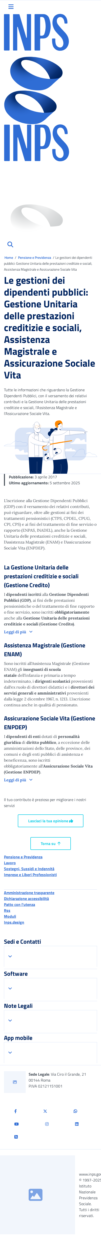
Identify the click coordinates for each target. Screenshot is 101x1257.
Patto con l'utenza (19, 904)
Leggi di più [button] (15, 631)
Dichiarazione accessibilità (26, 898)
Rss (7, 910)
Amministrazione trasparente (29, 893)
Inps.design (14, 922)
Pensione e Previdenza (35, 257)
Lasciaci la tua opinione (50, 821)
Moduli (10, 916)
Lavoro (10, 863)
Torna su (51, 843)
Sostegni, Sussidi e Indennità (29, 869)
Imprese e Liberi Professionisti (30, 875)
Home (9, 257)
